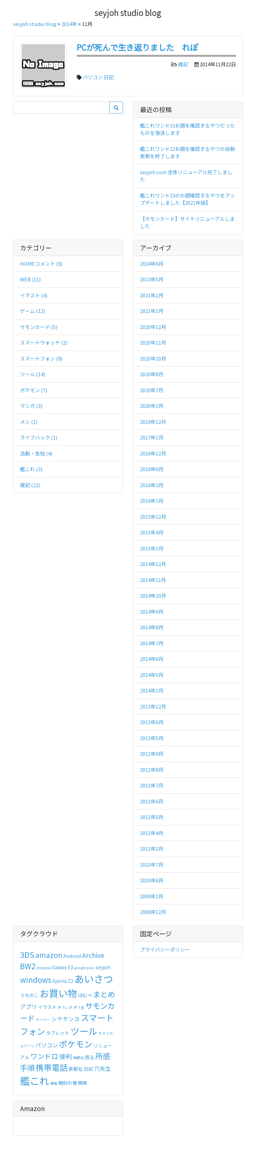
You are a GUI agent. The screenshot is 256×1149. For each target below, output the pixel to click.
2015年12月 (153, 516)
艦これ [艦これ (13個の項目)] (34, 1080)
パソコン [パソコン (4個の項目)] (46, 1045)
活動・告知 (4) (36, 453)
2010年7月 (151, 864)
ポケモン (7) (33, 390)
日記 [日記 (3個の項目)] (88, 1068)
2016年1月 (151, 500)
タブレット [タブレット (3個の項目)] (57, 1032)
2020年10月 (153, 358)
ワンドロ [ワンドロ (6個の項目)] (44, 1056)
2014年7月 (151, 643)
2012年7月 (151, 785)
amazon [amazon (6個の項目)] (48, 955)
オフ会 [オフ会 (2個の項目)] (78, 1007)
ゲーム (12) (32, 310)
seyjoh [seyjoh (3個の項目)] (103, 967)
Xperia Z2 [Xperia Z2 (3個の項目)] (62, 981)
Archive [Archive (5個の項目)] (93, 955)
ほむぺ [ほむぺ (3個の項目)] (85, 995)
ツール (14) (32, 374)
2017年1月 (151, 437)
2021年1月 (151, 310)
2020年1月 (151, 405)
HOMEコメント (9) (41, 263)
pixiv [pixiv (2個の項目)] (91, 967)
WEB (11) (30, 279)
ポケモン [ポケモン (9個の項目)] (75, 1044)
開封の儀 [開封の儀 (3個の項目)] (67, 1082)
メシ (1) (28, 421)
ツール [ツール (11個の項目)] (83, 1030)
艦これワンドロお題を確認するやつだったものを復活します (187, 129)
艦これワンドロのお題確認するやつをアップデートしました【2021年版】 (187, 199)
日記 (109, 77)
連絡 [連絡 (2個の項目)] (53, 1083)
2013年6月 (151, 721)
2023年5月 (151, 279)
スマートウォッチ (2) (43, 342)
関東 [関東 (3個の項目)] (82, 1082)
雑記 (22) (30, 484)
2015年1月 (151, 548)
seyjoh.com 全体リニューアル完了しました (186, 175)
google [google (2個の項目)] (80, 967)
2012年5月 (151, 816)
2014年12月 (153, 563)
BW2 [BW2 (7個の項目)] (27, 966)
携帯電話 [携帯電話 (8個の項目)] (52, 1067)
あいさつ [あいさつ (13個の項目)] (93, 979)
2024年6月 (151, 263)
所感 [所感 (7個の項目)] (102, 1055)
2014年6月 (151, 658)
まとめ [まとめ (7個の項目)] (104, 994)
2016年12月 (153, 453)
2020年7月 (151, 390)
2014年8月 (151, 627)
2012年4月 (151, 832)
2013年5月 (151, 737)
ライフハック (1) (38, 437)
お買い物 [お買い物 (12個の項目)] (58, 993)
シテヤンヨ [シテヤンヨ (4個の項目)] (65, 1019)
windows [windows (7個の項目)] (35, 979)
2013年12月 (153, 706)
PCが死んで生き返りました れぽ (137, 47)
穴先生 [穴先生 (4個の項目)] (102, 1068)
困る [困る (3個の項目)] (89, 1057)
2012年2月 (151, 848)
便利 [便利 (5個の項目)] (65, 1056)
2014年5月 (151, 674)
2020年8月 (151, 374)
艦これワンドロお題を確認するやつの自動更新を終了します (187, 152)
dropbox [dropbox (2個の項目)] (43, 967)
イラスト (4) (33, 295)
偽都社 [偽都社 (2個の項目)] (78, 1057)
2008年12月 (153, 911)
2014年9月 (151, 611)
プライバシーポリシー (165, 949)
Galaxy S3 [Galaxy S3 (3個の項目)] (62, 967)
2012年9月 (151, 753)
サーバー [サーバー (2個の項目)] (43, 1019)
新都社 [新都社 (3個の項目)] (76, 1068)
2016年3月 (151, 484)
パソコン (93, 77)
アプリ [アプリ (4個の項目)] (28, 1006)
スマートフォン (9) (41, 358)
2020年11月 (153, 342)
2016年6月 (151, 468)
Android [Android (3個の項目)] (72, 956)
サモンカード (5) (38, 326)
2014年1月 (151, 690)
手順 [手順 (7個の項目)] (27, 1067)
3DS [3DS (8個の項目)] (27, 954)
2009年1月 (151, 896)
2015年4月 (151, 532)
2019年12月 (153, 421)
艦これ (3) (31, 468)
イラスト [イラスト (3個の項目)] (47, 1007)
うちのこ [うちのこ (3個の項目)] (29, 995)
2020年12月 (153, 326)
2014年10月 (153, 595)
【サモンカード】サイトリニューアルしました (187, 222)
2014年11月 (153, 579)
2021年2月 (151, 295)
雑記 (183, 64)
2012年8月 (151, 769)
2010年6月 (151, 880)
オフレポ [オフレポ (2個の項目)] (65, 1007)
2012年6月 (151, 801)
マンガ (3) (31, 405)
